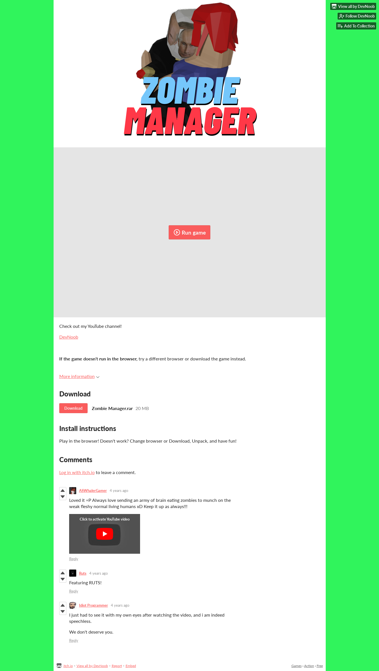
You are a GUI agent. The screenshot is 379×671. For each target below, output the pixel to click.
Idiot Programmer (93, 605)
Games (296, 666)
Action (309, 666)
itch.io (68, 666)
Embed (131, 666)
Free (320, 666)
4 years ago (119, 490)
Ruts (82, 573)
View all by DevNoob (92, 666)
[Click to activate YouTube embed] (104, 534)
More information (79, 376)
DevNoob (68, 336)
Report (117, 666)
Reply (73, 559)
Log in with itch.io (77, 472)
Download (73, 408)
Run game (189, 232)
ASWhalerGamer (93, 490)
